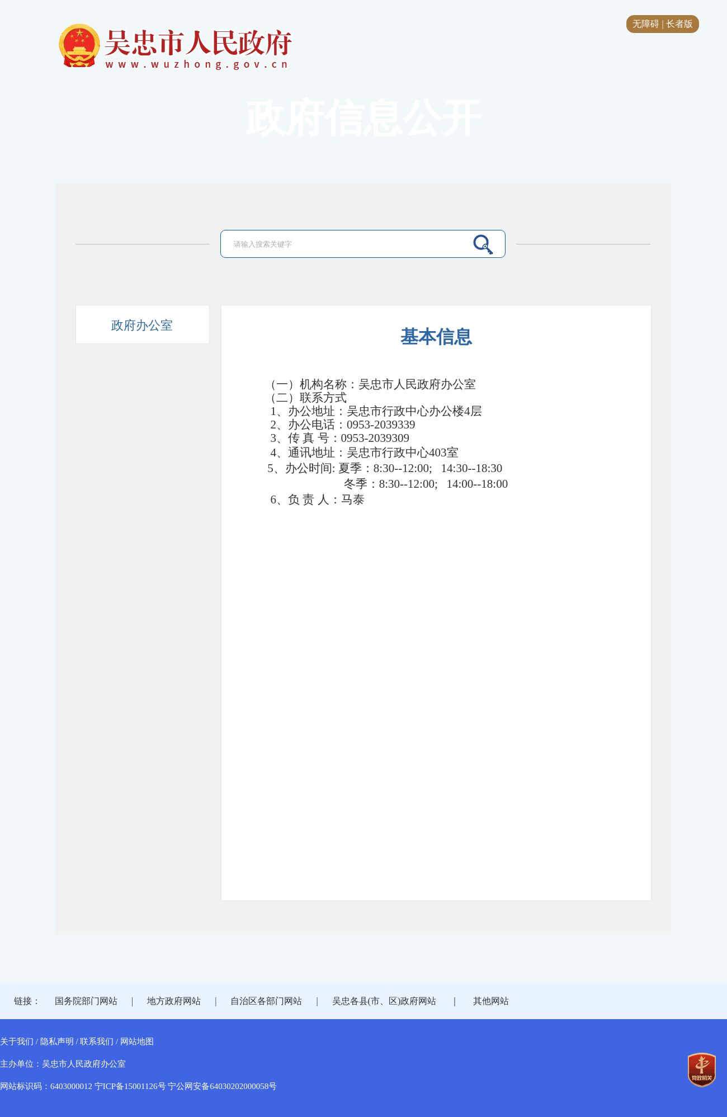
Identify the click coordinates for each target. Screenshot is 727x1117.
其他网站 (491, 1001)
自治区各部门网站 (266, 1001)
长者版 (679, 24)
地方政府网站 (174, 1001)
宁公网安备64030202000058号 (222, 1086)
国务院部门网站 (86, 1001)
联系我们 (97, 1041)
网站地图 (137, 1041)
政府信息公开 (363, 118)
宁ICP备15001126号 (130, 1086)
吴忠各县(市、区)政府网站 (384, 1001)
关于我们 (17, 1041)
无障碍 (645, 24)
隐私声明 (57, 1041)
